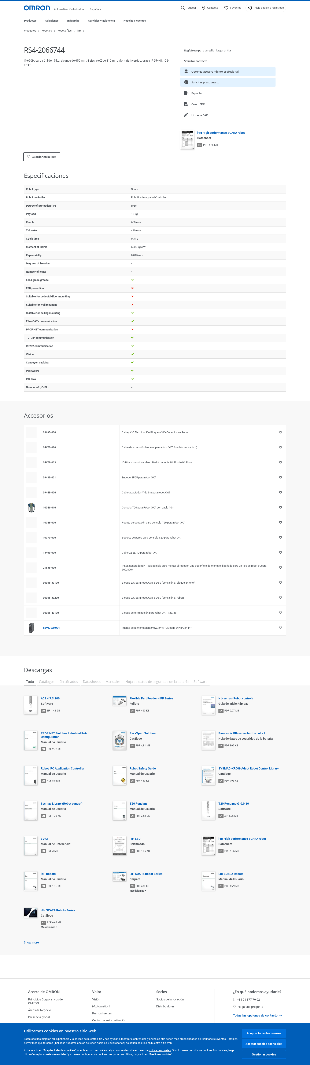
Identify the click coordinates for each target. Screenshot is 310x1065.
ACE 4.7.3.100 (50, 698)
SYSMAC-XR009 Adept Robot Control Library (248, 768)
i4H (79, 30)
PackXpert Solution (143, 733)
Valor (96, 991)
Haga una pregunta (248, 1006)
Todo (30, 681)
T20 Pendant (138, 803)
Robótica (46, 30)
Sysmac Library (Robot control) (61, 803)
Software (200, 681)
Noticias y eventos (134, 20)
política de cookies (159, 1050)
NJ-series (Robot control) (235, 698)
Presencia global (39, 1017)
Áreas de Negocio (39, 1010)
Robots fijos (65, 30)
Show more (31, 942)
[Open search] (188, 8)
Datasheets (92, 681)
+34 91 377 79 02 (246, 999)
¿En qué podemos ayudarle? (257, 991)
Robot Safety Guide (143, 768)
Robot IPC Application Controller (62, 768)
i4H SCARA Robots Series (58, 910)
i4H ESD (135, 838)
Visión (96, 999)
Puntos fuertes (102, 1013)
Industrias (73, 20)
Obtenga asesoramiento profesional (211, 71)
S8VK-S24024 (51, 627)
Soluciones (52, 20)
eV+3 (44, 838)
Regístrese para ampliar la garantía (207, 50)
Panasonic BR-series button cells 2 (241, 733)
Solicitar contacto (195, 61)
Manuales (113, 681)
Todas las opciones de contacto (257, 1015)
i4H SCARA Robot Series (146, 874)
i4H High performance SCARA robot (221, 132)
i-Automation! (101, 1006)
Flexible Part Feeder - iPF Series (151, 698)
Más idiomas (137, 890)
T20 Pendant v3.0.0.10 (233, 803)
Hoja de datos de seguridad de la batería (157, 681)
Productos (30, 20)
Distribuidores (165, 1006)
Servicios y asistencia (101, 20)
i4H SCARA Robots (230, 874)
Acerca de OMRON (44, 991)
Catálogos (46, 681)
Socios (161, 991)
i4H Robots (48, 874)
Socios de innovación (170, 999)
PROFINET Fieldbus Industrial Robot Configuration (65, 735)
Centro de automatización (109, 1020)
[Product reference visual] (31, 507)
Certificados (68, 681)
